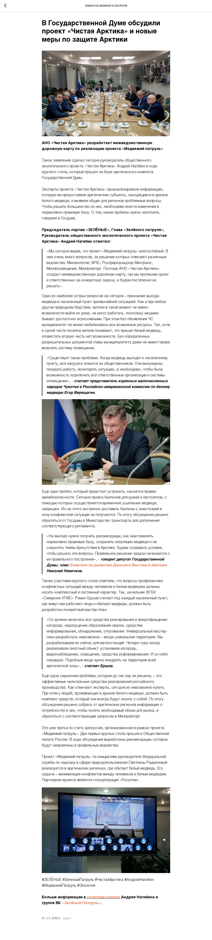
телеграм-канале (103, 897)
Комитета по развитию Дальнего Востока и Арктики (118, 565)
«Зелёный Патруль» (81, 903)
